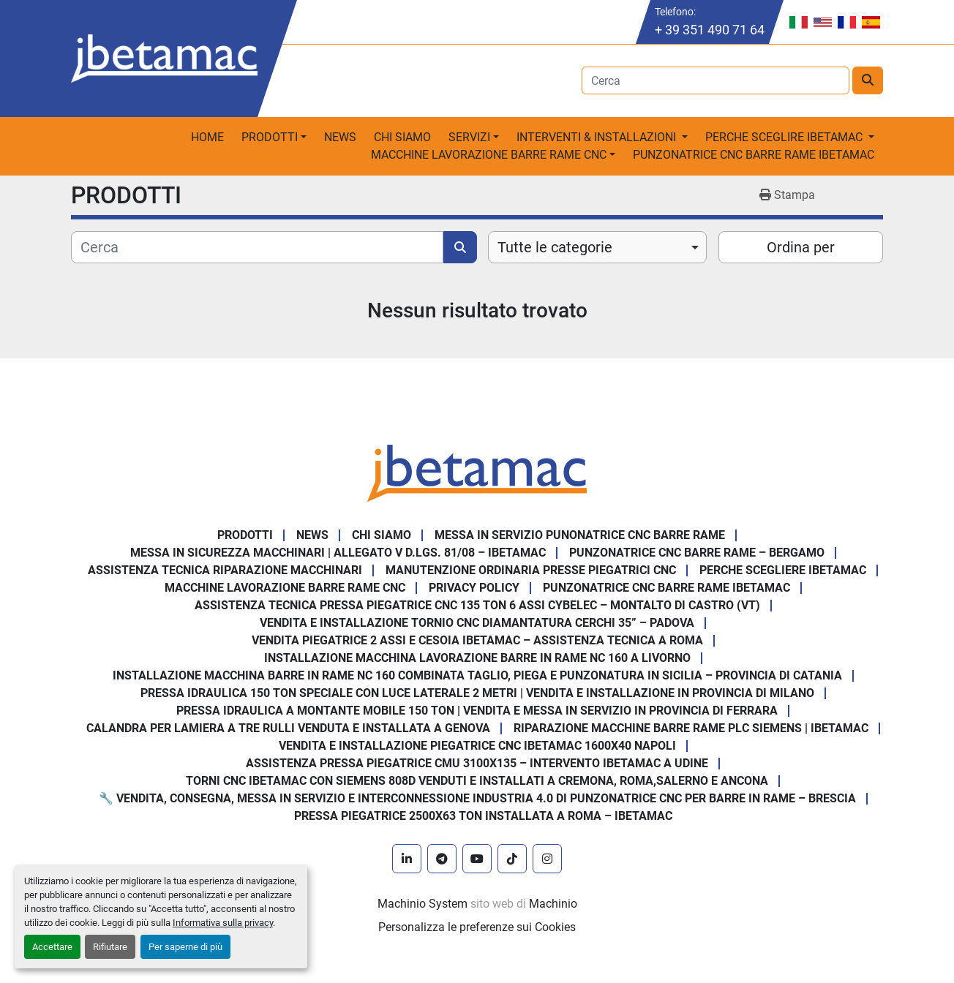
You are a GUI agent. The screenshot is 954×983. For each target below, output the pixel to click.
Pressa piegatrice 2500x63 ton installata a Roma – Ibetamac (483, 816)
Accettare (52, 946)
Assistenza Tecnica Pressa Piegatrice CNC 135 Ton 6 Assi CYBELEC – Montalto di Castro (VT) (477, 605)
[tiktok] (512, 858)
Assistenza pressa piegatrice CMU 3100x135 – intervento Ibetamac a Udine (477, 763)
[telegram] (442, 858)
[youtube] (477, 858)
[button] (274, 137)
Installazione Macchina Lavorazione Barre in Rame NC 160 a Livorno (477, 658)
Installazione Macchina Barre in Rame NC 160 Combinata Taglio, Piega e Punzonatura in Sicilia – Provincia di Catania (477, 675)
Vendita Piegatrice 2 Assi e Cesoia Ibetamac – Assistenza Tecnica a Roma (477, 640)
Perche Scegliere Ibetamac (782, 570)
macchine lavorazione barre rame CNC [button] (488, 155)
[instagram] (547, 858)
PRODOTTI (269, 137)
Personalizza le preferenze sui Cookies (477, 927)
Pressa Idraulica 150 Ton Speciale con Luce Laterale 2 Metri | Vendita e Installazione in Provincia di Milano (477, 693)
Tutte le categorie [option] (554, 247)
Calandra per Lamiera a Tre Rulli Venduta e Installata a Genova (288, 728)
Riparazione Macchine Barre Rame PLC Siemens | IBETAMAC (691, 728)
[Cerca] (257, 247)
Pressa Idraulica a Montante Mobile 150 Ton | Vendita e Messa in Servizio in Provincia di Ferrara (477, 711)
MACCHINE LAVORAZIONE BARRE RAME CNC (285, 588)
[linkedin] (406, 858)
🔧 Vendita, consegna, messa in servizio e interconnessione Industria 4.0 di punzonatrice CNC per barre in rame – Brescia (477, 798)
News (340, 137)
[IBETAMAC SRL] (477, 472)
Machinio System (422, 904)
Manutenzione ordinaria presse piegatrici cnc (531, 570)
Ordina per (801, 247)
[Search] (716, 80)
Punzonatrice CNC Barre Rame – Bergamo (697, 553)
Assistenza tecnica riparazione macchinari (225, 570)
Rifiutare (110, 946)
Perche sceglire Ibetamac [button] (785, 137)
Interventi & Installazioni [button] (598, 137)
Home (207, 137)
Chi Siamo (402, 137)
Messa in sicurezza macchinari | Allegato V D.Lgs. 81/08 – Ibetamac (338, 553)
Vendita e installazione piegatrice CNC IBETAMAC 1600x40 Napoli (477, 746)
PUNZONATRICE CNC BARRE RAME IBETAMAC (753, 155)
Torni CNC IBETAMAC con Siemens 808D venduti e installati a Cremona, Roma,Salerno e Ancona (477, 781)
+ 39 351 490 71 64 (710, 29)
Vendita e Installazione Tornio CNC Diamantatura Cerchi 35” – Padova (477, 623)
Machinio (553, 904)
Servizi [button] (469, 137)
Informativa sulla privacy (223, 922)
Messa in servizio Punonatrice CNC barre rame (580, 535)
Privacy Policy (474, 588)
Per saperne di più (185, 946)
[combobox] (597, 247)
